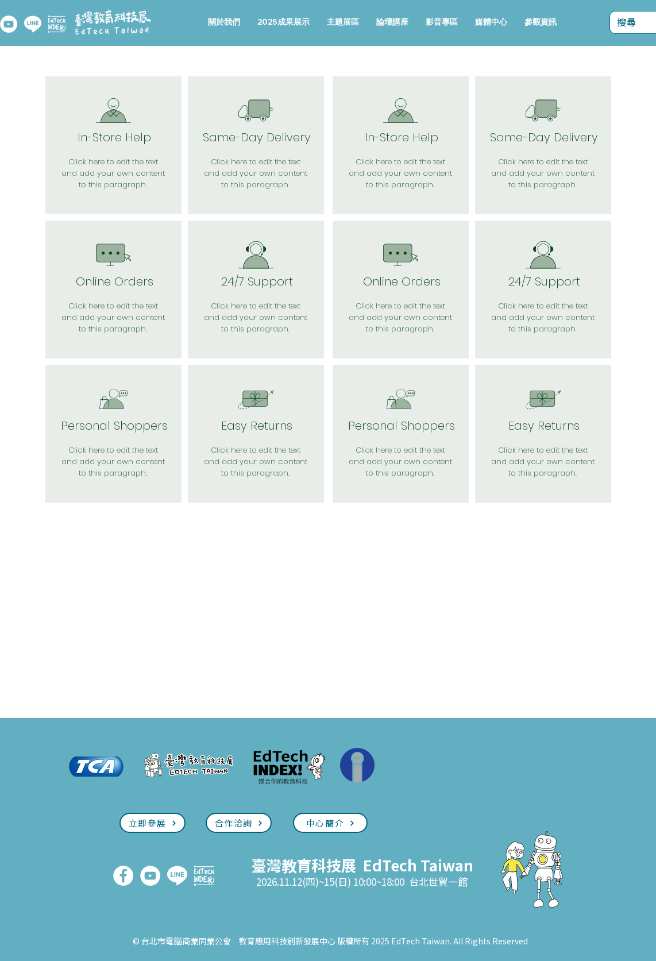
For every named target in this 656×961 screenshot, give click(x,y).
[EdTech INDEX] (56, 24)
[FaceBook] (123, 876)
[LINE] (32, 24)
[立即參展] (152, 823)
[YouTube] (8, 24)
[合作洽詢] (239, 823)
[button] (343, 22)
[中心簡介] (330, 823)
